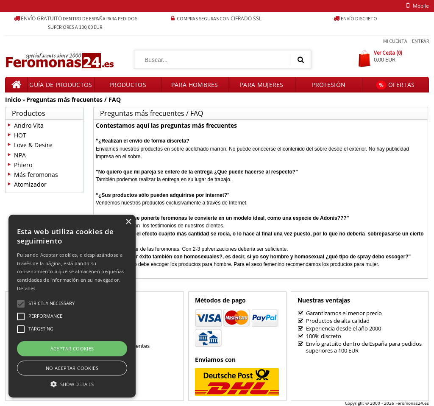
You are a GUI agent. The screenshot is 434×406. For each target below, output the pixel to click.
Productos (127, 85)
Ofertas (395, 85)
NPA (20, 155)
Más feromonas (36, 175)
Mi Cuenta (395, 41)
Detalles (26, 288)
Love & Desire (33, 145)
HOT (20, 135)
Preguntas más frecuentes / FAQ (73, 99)
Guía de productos (60, 85)
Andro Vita (29, 125)
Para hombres (194, 85)
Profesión (329, 85)
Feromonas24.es (412, 403)
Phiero (23, 165)
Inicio (13, 99)
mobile (416, 5)
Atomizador (30, 184)
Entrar (420, 41)
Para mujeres (262, 85)
